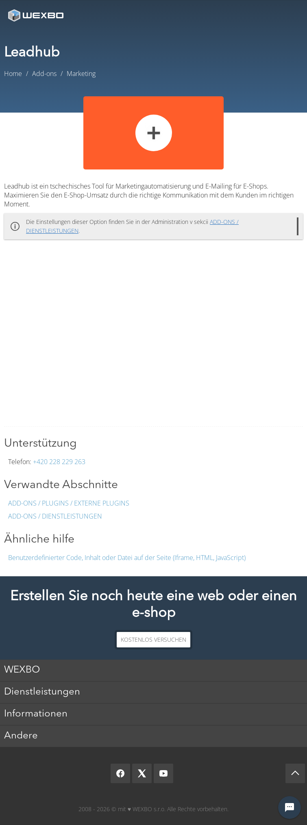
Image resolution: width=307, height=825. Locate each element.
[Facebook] (120, 773)
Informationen (35, 714)
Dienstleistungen (42, 692)
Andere (21, 736)
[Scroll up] (295, 773)
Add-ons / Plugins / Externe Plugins (68, 503)
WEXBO (22, 670)
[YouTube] (163, 773)
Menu (288, 15)
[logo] (36, 15)
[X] (142, 773)
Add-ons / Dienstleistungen (55, 516)
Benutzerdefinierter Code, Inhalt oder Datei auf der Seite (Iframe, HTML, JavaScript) (127, 557)
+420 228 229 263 (59, 461)
